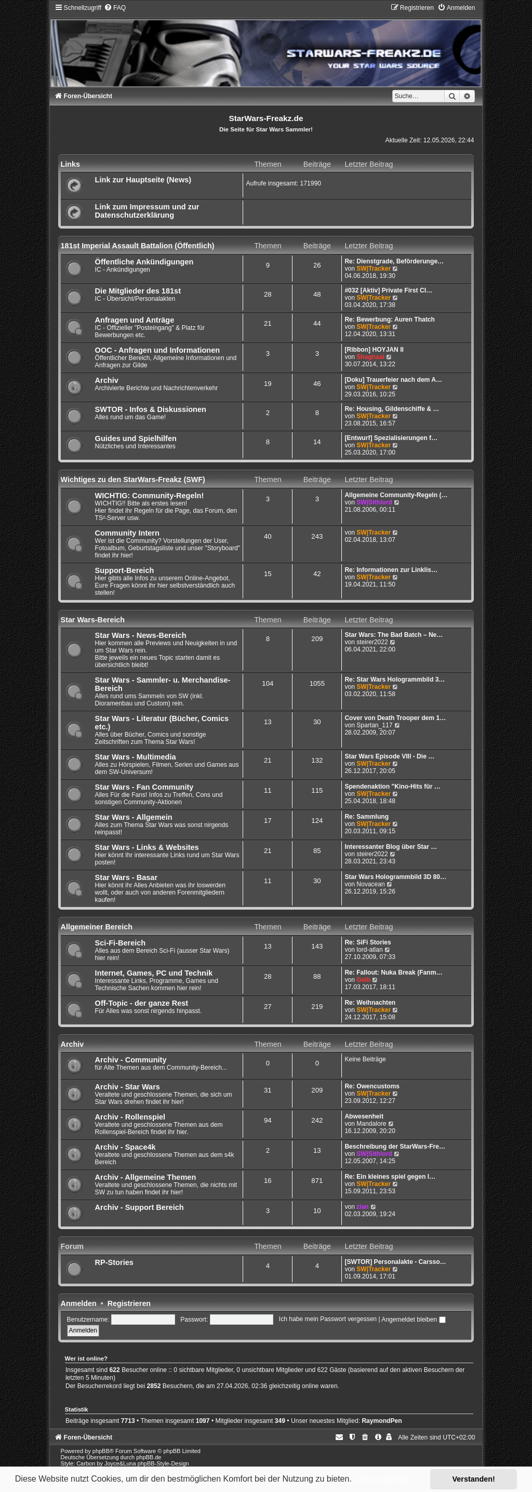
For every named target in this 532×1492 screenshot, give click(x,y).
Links (70, 164)
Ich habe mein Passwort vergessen (328, 1319)
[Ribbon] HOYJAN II (374, 349)
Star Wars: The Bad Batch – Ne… (393, 634)
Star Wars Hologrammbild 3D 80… (395, 877)
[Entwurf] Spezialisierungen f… (390, 438)
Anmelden (79, 1303)
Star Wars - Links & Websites (147, 847)
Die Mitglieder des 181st (138, 291)
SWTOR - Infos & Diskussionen (150, 409)
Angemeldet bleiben (413, 1319)
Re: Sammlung (366, 816)
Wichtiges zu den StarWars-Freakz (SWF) (133, 479)
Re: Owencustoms (372, 1086)
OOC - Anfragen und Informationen (157, 350)
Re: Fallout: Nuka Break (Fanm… (393, 972)
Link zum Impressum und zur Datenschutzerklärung (147, 211)
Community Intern (127, 533)
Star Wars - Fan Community (144, 787)
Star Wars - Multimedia (135, 757)
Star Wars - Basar (126, 877)
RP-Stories (114, 1262)
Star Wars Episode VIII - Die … (389, 756)
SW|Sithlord (374, 502)
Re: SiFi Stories (367, 942)
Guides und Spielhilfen (136, 438)
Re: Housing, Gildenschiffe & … (391, 408)
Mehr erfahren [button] (381, 1478)
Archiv (106, 380)
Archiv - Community (131, 1060)
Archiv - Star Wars (127, 1087)
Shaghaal (370, 357)
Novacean (370, 884)
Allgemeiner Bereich (96, 927)
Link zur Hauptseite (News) (143, 180)
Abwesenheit (363, 1116)
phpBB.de (148, 1457)
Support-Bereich (124, 570)
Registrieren (129, 1303)
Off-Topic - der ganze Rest (142, 1003)
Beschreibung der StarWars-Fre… (394, 1146)
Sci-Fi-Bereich (120, 943)
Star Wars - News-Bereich (141, 635)
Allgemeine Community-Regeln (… (395, 495)
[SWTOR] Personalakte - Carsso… (395, 1261)
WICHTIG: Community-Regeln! (149, 495)
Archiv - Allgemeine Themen (145, 1177)
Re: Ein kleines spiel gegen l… (389, 1176)
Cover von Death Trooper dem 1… (395, 718)
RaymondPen (382, 1420)
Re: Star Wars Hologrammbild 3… (394, 679)
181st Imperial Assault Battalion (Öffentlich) (138, 246)
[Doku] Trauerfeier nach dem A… (393, 379)
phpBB (101, 1451)
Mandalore (371, 1123)
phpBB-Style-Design (163, 1463)
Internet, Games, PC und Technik (153, 973)
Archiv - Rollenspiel (130, 1117)
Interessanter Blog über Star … (390, 846)
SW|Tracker (373, 268)
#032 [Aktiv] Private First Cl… (388, 290)
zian (362, 1206)
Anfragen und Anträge (135, 320)
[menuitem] (115, 7)
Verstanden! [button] (474, 1479)
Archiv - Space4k (125, 1147)
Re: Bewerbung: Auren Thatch (389, 319)
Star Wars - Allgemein (133, 817)
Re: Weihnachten (369, 1002)
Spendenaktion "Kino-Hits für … (392, 786)
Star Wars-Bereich (93, 620)
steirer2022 (372, 642)
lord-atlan (369, 949)
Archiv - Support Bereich (139, 1207)
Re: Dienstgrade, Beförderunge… (394, 261)
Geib (363, 979)
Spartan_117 (374, 725)
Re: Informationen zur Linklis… (390, 570)
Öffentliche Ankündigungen (144, 262)
